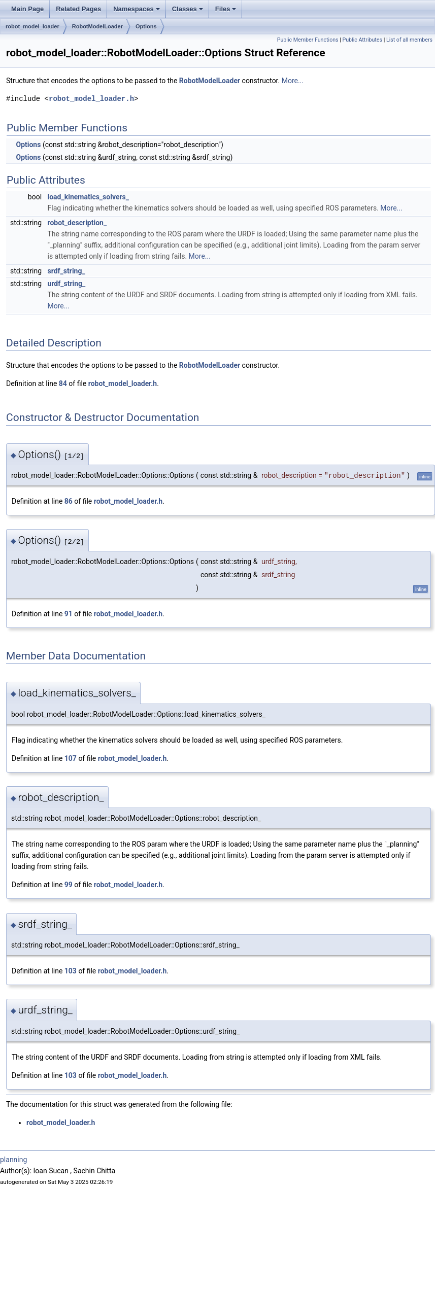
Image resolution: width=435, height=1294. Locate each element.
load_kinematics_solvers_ (88, 197)
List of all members (409, 40)
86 (68, 501)
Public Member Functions (308, 40)
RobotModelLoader (97, 26)
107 (70, 758)
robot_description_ (77, 223)
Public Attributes (362, 40)
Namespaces (136, 9)
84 (63, 383)
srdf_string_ (66, 271)
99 (68, 885)
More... (293, 81)
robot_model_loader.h (91, 98)
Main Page (27, 9)
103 (70, 971)
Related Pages (78, 9)
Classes (187, 9)
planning (13, 1160)
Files (226, 9)
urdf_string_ (67, 283)
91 (68, 614)
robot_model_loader (32, 26)
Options (146, 26)
